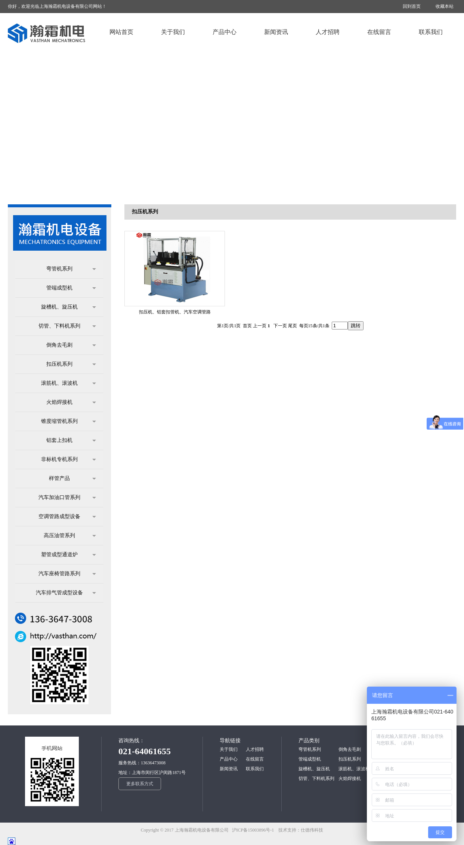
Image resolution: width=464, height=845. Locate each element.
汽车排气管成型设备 (66, 593)
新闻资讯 (229, 768)
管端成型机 (71, 288)
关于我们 (229, 749)
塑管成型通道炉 (68, 555)
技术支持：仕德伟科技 (300, 830)
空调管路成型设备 (67, 517)
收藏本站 (445, 6)
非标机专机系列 (68, 459)
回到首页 (412, 6)
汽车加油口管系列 (67, 498)
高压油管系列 (70, 536)
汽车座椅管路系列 (67, 574)
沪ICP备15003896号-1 (255, 830)
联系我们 (255, 768)
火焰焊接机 (71, 402)
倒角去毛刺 (71, 345)
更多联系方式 (139, 783)
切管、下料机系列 (67, 326)
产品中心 (229, 759)
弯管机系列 (71, 269)
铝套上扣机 (71, 440)
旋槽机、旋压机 (68, 307)
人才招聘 (255, 749)
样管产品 (72, 479)
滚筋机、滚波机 (68, 383)
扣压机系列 (71, 364)
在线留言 (255, 759)
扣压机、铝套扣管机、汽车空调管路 (175, 312)
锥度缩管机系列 (68, 421)
